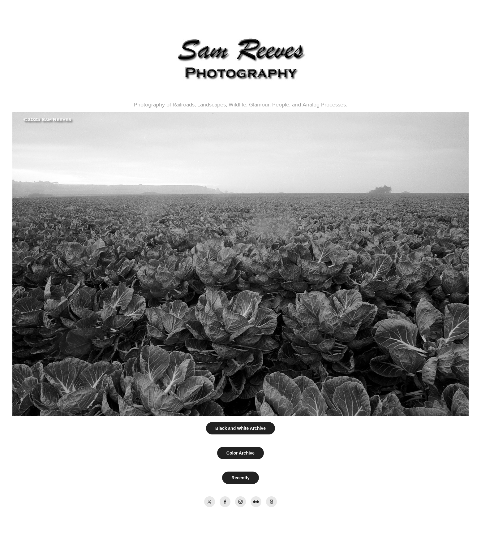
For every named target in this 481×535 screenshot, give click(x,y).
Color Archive (240, 453)
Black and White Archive (240, 428)
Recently (240, 477)
